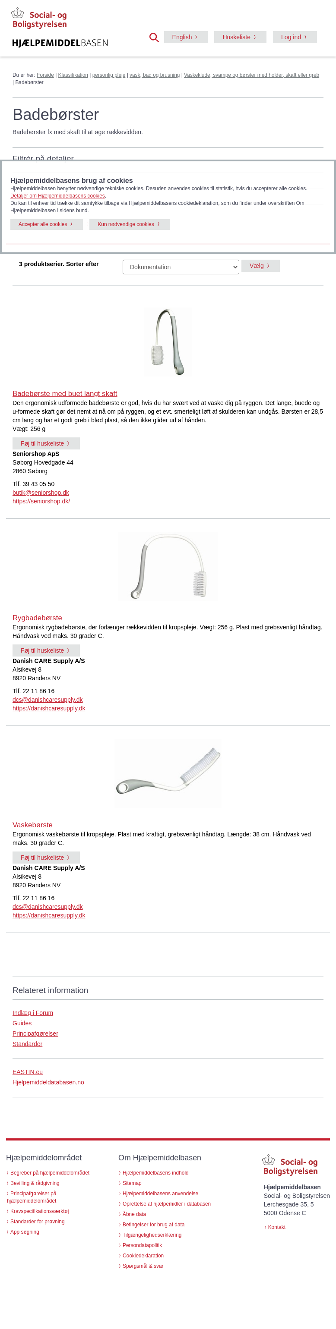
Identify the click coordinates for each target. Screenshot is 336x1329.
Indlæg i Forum (33, 1012)
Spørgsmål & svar (143, 1266)
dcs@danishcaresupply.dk (48, 699)
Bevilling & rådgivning (35, 1183)
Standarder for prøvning (37, 1222)
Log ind (291, 37)
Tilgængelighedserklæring (152, 1235)
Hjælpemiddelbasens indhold (156, 1173)
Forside (45, 75)
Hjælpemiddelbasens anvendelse (160, 1194)
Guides (22, 1023)
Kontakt (276, 1227)
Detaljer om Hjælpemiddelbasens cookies (57, 196)
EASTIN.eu (28, 1071)
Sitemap (132, 1183)
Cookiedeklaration (143, 1256)
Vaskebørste (33, 825)
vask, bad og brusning (155, 75)
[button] (156, 36)
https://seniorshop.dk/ (41, 501)
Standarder (27, 1043)
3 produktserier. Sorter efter (58, 264)
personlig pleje (109, 75)
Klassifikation (73, 75)
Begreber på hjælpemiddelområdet (49, 1173)
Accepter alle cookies (43, 224)
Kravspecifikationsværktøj (39, 1211)
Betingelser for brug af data (153, 1225)
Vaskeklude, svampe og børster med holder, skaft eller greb (251, 75)
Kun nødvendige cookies (126, 224)
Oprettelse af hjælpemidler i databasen (167, 1204)
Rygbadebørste (37, 618)
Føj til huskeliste (42, 443)
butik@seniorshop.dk (41, 492)
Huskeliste (236, 37)
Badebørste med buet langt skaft (65, 394)
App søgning (24, 1232)
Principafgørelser (35, 1033)
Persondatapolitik (142, 1245)
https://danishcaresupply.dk (49, 708)
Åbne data (134, 1214)
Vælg (257, 265)
